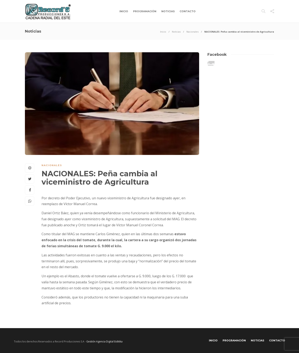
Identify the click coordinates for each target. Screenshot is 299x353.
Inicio (123, 11)
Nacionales (192, 31)
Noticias (168, 11)
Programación (144, 11)
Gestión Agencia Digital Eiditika (104, 341)
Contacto (188, 11)
